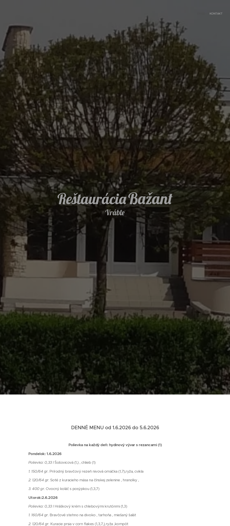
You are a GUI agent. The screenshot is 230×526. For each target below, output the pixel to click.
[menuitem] (218, 14)
